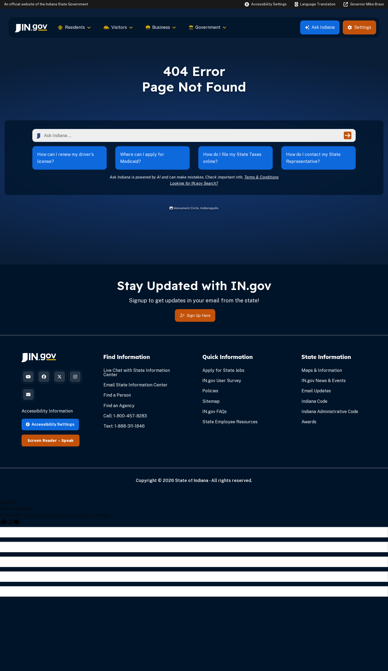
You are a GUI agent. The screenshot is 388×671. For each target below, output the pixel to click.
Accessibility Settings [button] (50, 424)
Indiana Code (314, 401)
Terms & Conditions (261, 177)
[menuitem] (31, 27)
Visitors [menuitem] (118, 27)
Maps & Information (322, 370)
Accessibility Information (47, 411)
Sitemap (211, 401)
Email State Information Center (135, 384)
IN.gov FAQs (214, 411)
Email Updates (316, 390)
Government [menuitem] (207, 27)
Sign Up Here (195, 316)
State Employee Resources (230, 421)
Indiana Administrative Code (330, 411)
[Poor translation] (13, 522)
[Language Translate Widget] (315, 4)
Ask (320, 27)
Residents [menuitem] (74, 27)
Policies (210, 390)
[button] (266, 4)
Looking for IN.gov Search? (194, 183)
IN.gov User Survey (221, 380)
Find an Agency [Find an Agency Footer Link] (118, 405)
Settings (359, 27)
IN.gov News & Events (324, 380)
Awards (309, 421)
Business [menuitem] (161, 27)
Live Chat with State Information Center (136, 372)
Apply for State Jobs (223, 370)
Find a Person (117, 395)
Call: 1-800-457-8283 (125, 415)
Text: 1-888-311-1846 (124, 426)
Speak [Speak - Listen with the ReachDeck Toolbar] (67, 440)
